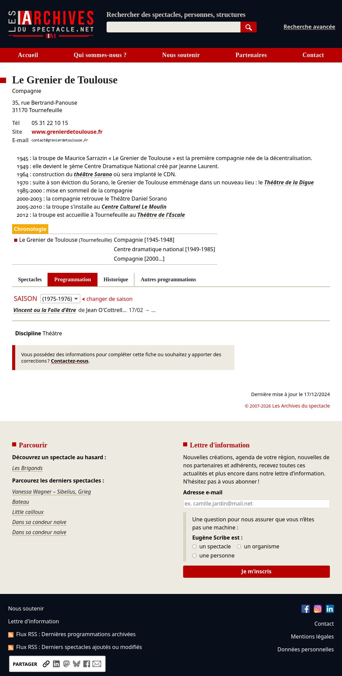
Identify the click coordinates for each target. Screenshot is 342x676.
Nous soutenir (181, 55)
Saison (26, 298)
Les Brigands (27, 468)
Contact (313, 55)
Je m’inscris (256, 571)
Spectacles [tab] (30, 279)
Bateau (20, 501)
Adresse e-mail (203, 493)
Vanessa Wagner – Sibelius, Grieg (51, 491)
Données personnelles (306, 649)
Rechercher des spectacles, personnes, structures (176, 14)
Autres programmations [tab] (168, 279)
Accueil (28, 55)
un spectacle (211, 547)
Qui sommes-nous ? (100, 55)
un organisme (258, 547)
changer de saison (109, 299)
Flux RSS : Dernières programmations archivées (72, 634)
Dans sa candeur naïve (39, 522)
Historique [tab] (116, 279)
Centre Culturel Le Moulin (134, 206)
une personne (213, 556)
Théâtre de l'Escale (161, 214)
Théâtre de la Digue (289, 182)
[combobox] (173, 27)
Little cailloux (28, 512)
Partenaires (251, 55)
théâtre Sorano (93, 174)
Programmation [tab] (72, 279)
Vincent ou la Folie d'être (44, 310)
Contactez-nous (69, 361)
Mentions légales (312, 636)
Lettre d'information (33, 621)
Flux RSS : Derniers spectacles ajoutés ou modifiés (75, 647)
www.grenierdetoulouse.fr (67, 131)
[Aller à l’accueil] (50, 37)
